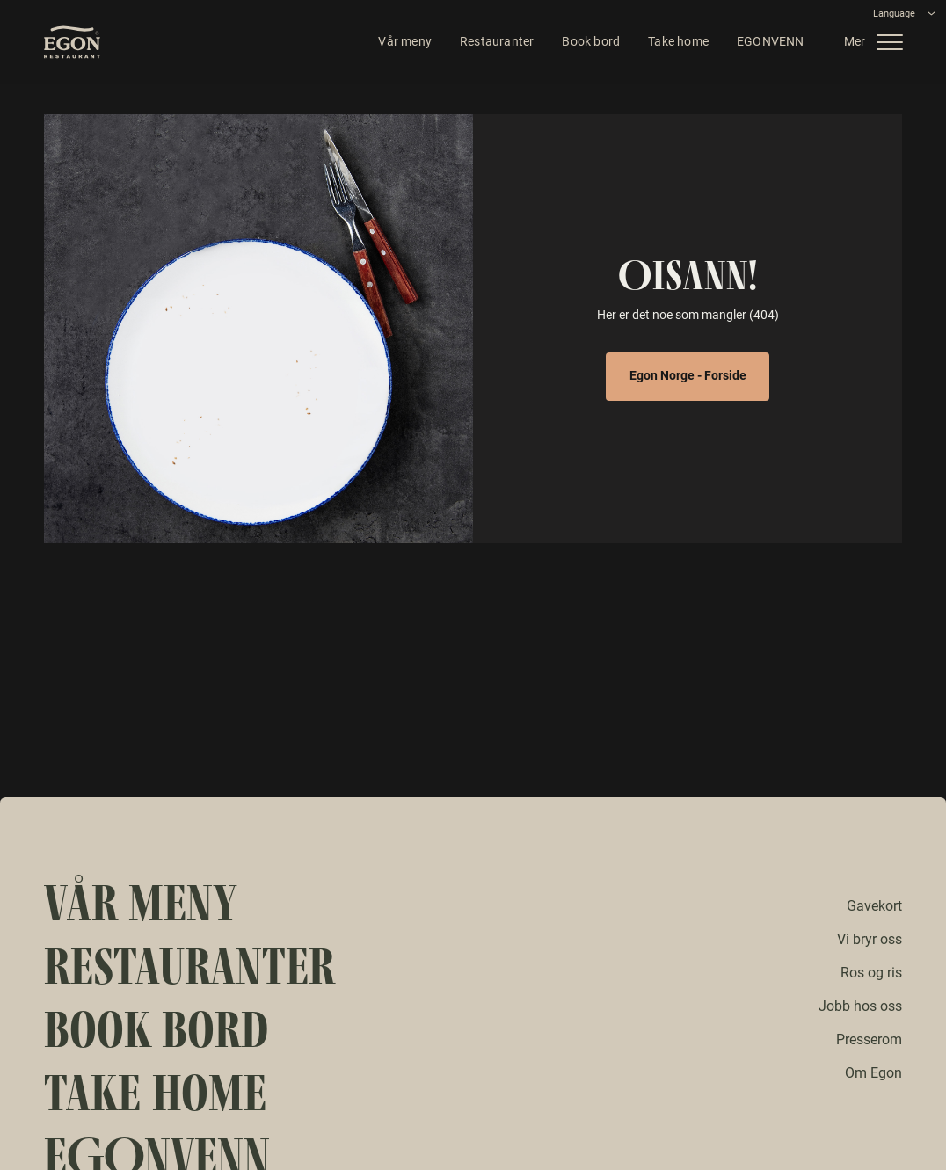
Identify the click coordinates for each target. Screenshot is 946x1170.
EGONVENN (764, 44)
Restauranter (491, 44)
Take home (673, 44)
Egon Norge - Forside (687, 375)
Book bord (586, 44)
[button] (875, 43)
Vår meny (399, 44)
